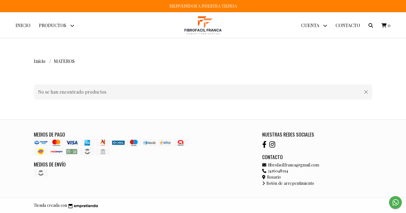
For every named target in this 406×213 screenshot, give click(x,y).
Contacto (348, 25)
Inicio (23, 25)
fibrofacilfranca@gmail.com (290, 165)
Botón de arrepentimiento (288, 183)
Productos (56, 25)
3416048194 (275, 171)
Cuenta (314, 25)
